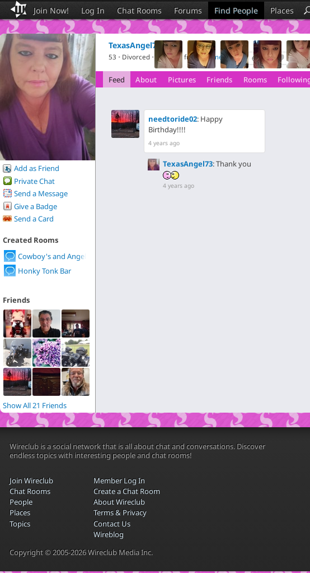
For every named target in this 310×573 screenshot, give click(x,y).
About (146, 80)
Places (282, 10)
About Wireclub (119, 501)
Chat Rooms (139, 10)
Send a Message (41, 193)
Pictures (182, 80)
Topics (20, 523)
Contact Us (111, 523)
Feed (117, 80)
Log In (93, 10)
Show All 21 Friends (35, 405)
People (21, 501)
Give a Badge (35, 206)
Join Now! (51, 10)
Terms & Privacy (120, 512)
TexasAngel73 (188, 164)
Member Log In (119, 480)
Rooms (255, 80)
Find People (236, 10)
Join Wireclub (31, 480)
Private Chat (34, 181)
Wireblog (108, 534)
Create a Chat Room (126, 491)
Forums (188, 10)
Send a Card (34, 219)
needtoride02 (172, 119)
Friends (219, 80)
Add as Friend (36, 168)
